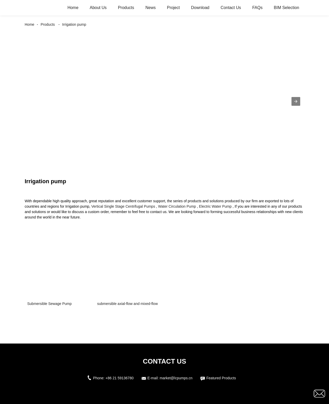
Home (72, 7)
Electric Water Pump (215, 206)
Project (173, 7)
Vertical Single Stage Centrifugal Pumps (123, 206)
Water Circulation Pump (177, 206)
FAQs (257, 7)
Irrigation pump (74, 24)
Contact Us (231, 7)
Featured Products (221, 378)
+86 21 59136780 (119, 378)
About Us (98, 7)
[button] (295, 101)
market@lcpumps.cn (176, 378)
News (150, 7)
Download (200, 7)
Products (126, 7)
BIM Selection (286, 7)
